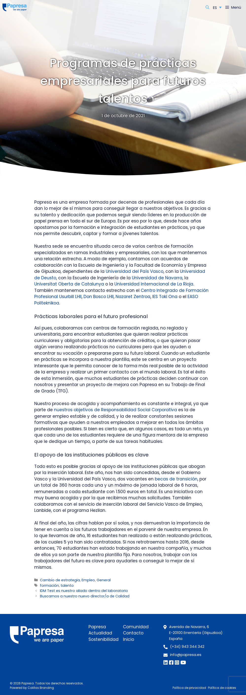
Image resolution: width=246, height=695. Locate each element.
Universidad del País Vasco (134, 271)
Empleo (88, 580)
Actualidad (100, 633)
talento (67, 585)
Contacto (133, 633)
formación (49, 585)
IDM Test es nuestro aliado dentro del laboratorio (84, 590)
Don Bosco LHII (99, 297)
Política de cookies (222, 688)
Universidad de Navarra (157, 278)
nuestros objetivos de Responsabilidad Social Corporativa (115, 410)
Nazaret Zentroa (133, 297)
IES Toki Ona (164, 297)
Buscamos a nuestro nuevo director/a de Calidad (84, 596)
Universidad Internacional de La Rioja (153, 284)
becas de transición (176, 479)
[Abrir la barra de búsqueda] (207, 7)
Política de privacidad (189, 688)
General (104, 580)
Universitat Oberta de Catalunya (69, 284)
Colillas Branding (41, 688)
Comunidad (136, 627)
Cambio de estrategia (60, 580)
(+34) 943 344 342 (187, 646)
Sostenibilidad (103, 639)
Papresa (97, 627)
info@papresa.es (185, 654)
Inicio (128, 639)
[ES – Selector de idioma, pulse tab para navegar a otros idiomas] (217, 7)
